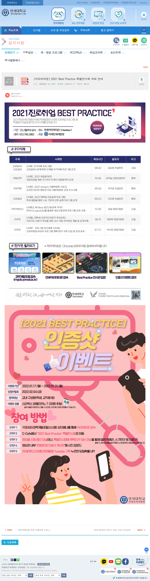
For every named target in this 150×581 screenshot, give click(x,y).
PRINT (145, 67)
